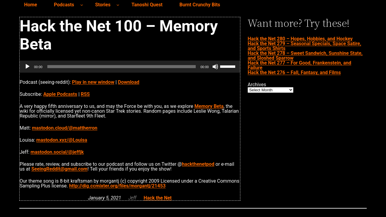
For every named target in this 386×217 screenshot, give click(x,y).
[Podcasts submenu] (81, 4)
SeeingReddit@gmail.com (59, 169)
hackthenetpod (198, 164)
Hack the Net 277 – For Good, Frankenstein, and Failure (299, 65)
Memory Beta (209, 106)
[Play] (27, 67)
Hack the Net (158, 198)
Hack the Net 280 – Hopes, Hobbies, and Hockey (300, 39)
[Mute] (215, 67)
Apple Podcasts (60, 94)
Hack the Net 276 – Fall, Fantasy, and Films (294, 72)
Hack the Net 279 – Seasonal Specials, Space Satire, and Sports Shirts (304, 46)
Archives (257, 84)
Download (128, 82)
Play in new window (93, 82)
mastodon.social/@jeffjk (57, 152)
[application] (130, 67)
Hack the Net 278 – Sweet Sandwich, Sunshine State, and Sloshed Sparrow (305, 55)
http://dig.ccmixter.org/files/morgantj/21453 (117, 186)
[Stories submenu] (117, 4)
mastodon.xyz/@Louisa (61, 140)
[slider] (121, 66)
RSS (85, 94)
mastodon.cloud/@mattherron (64, 128)
